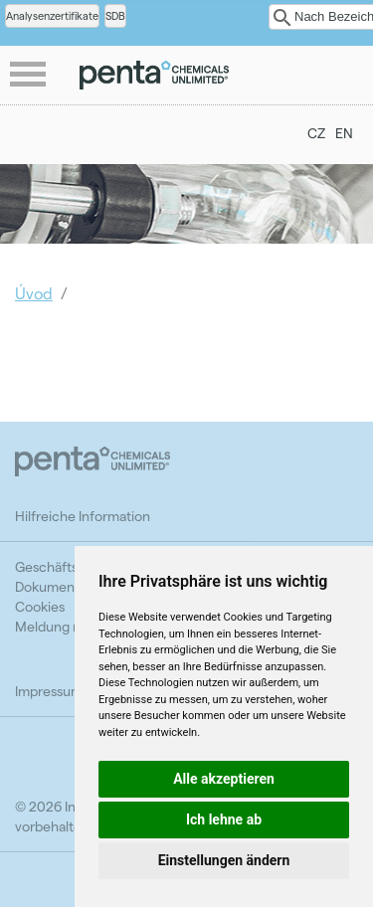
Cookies (40, 606)
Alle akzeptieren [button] (224, 779)
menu (30, 75)
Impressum (49, 690)
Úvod (34, 292)
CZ (316, 132)
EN (344, 132)
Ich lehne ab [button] (224, 819)
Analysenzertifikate (52, 15)
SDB (115, 15)
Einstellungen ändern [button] (224, 860)
